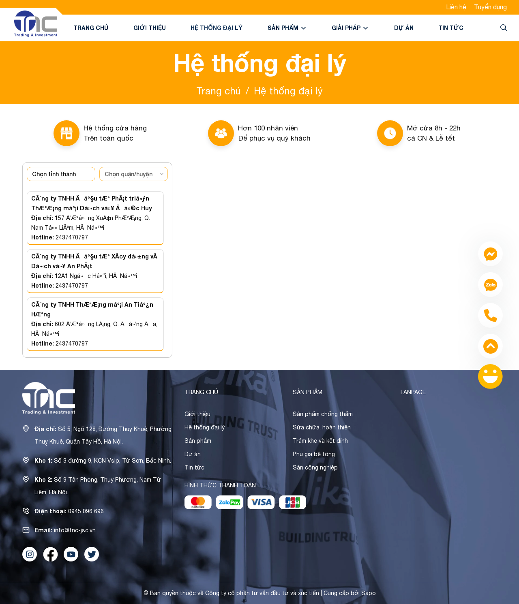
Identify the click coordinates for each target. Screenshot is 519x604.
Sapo (368, 593)
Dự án (404, 27)
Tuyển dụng (490, 7)
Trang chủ (90, 27)
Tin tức (450, 27)
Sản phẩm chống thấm (323, 414)
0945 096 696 (86, 511)
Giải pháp (350, 27)
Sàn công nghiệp (315, 467)
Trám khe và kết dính (320, 441)
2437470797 (72, 237)
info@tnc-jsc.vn (75, 530)
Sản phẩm (287, 27)
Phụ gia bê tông (314, 454)
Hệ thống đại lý (216, 27)
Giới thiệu (149, 27)
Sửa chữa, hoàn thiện (322, 427)
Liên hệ (456, 7)
